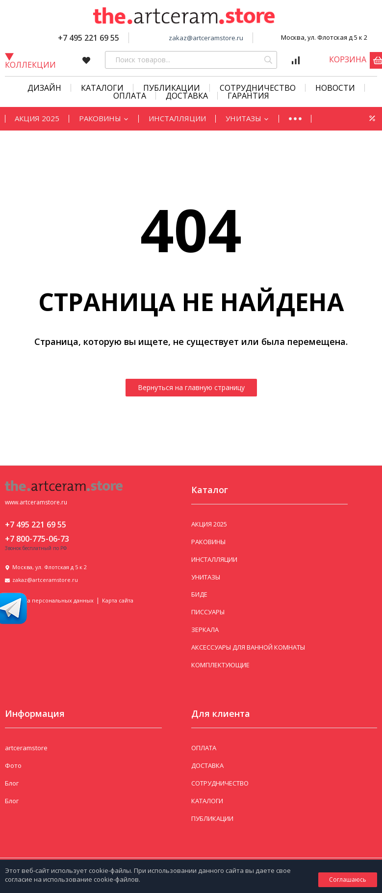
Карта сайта (117, 600)
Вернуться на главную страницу (191, 387)
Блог (12, 783)
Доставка (187, 95)
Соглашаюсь (347, 879)
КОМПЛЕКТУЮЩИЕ (220, 664)
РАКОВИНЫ (104, 118)
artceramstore (26, 747)
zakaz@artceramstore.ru (206, 37)
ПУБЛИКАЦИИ (212, 818)
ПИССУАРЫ (208, 611)
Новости (335, 87)
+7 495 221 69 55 (88, 37)
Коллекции (30, 61)
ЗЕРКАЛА (205, 629)
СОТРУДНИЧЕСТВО (258, 87)
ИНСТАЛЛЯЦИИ (177, 118)
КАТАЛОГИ (102, 87)
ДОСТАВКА (207, 765)
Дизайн (44, 87)
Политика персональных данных (49, 600)
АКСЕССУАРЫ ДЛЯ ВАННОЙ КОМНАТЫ (248, 647)
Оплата (129, 95)
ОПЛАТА (203, 747)
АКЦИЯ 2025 (37, 118)
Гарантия (248, 95)
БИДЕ (199, 594)
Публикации (171, 87)
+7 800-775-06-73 (37, 538)
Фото (13, 765)
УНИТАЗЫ (247, 118)
